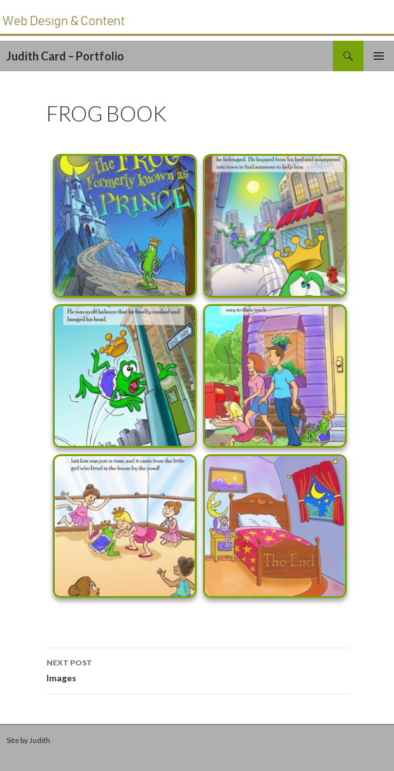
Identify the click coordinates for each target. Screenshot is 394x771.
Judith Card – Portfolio (65, 56)
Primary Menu (378, 56)
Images (197, 669)
